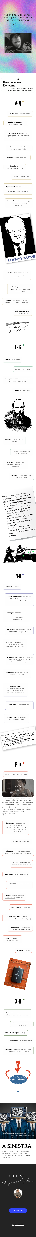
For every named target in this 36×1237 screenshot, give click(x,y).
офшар (25, 149)
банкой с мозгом (10, 897)
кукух (19, 659)
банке (20, 277)
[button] (18, 788)
